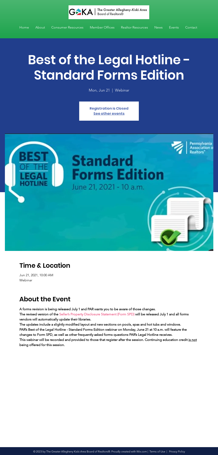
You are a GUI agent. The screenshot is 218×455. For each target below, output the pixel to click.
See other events (109, 113)
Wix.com (141, 451)
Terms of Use (157, 451)
